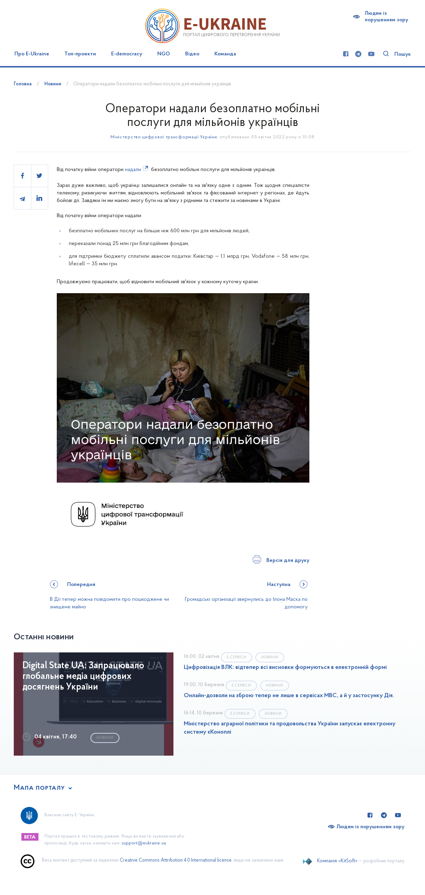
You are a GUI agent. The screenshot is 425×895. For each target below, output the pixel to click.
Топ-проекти (80, 54)
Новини (52, 84)
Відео (192, 54)
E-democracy (126, 54)
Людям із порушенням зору (386, 17)
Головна (23, 84)
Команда (225, 54)
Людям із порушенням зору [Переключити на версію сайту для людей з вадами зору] (370, 827)
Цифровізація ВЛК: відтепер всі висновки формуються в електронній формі (285, 667)
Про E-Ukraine (31, 54)
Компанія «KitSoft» (337, 861)
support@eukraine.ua (143, 843)
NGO (163, 54)
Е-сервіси (236, 657)
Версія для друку (287, 560)
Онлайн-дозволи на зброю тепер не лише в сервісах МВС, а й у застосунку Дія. (289, 696)
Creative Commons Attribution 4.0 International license (176, 860)
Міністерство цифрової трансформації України (163, 137)
